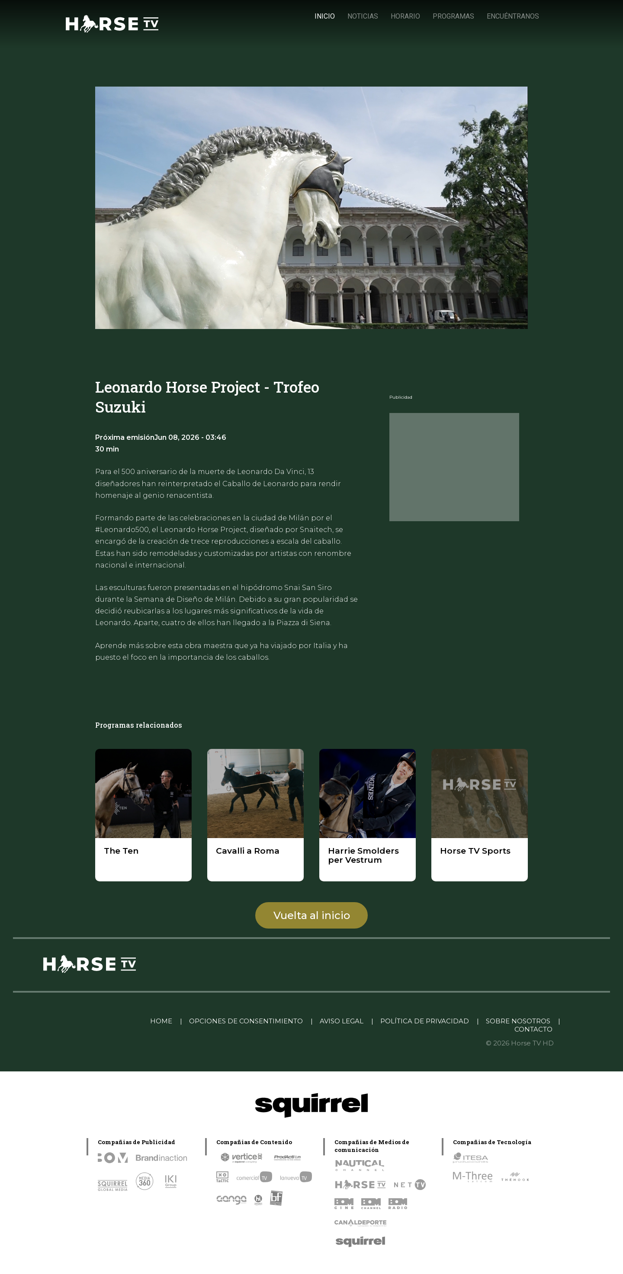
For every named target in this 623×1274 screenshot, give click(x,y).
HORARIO (405, 16)
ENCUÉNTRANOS (513, 16)
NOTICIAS (362, 16)
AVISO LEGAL (341, 1021)
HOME (161, 1021)
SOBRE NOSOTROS (518, 1021)
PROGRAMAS (453, 16)
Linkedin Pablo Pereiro (99, 1021)
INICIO (325, 16)
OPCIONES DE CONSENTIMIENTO (246, 1021)
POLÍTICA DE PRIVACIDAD (424, 1021)
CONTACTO (533, 1029)
